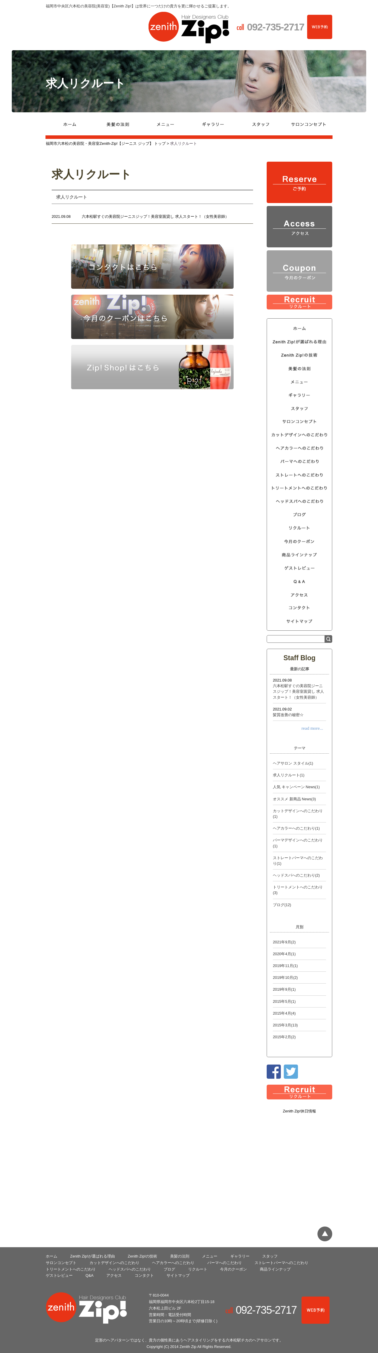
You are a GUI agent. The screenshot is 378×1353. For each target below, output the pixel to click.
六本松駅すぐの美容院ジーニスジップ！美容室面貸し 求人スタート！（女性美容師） (155, 216)
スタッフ (270, 1256)
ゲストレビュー (59, 1275)
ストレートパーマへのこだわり (281, 1262)
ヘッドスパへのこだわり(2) (296, 875)
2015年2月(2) (284, 1037)
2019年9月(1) (284, 989)
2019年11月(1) (285, 965)
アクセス (114, 1275)
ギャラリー (240, 1256)
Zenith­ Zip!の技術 (142, 1256)
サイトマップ (178, 1275)
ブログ (169, 1269)
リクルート (197, 1269)
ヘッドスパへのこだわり (130, 1269)
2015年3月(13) (285, 1025)
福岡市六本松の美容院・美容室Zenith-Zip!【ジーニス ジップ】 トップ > (108, 143)
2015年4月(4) (284, 1013)
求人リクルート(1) (288, 775)
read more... (312, 728)
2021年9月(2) (284, 942)
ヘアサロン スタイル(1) (293, 763)
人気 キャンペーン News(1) (296, 787)
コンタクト (144, 1275)
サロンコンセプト (61, 1262)
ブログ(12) (282, 905)
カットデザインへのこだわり (114, 1262)
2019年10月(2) (285, 977)
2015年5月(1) (284, 1001)
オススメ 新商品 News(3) (294, 799)
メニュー (209, 1256)
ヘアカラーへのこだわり (173, 1262)
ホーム (51, 1256)
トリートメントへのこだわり (71, 1269)
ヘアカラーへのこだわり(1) (296, 828)
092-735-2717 (269, 1310)
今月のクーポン (233, 1269)
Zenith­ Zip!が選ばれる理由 (92, 1256)
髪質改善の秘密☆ (288, 715)
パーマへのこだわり (224, 1262)
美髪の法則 (179, 1256)
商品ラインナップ (275, 1269)
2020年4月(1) (284, 954)
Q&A (90, 1275)
